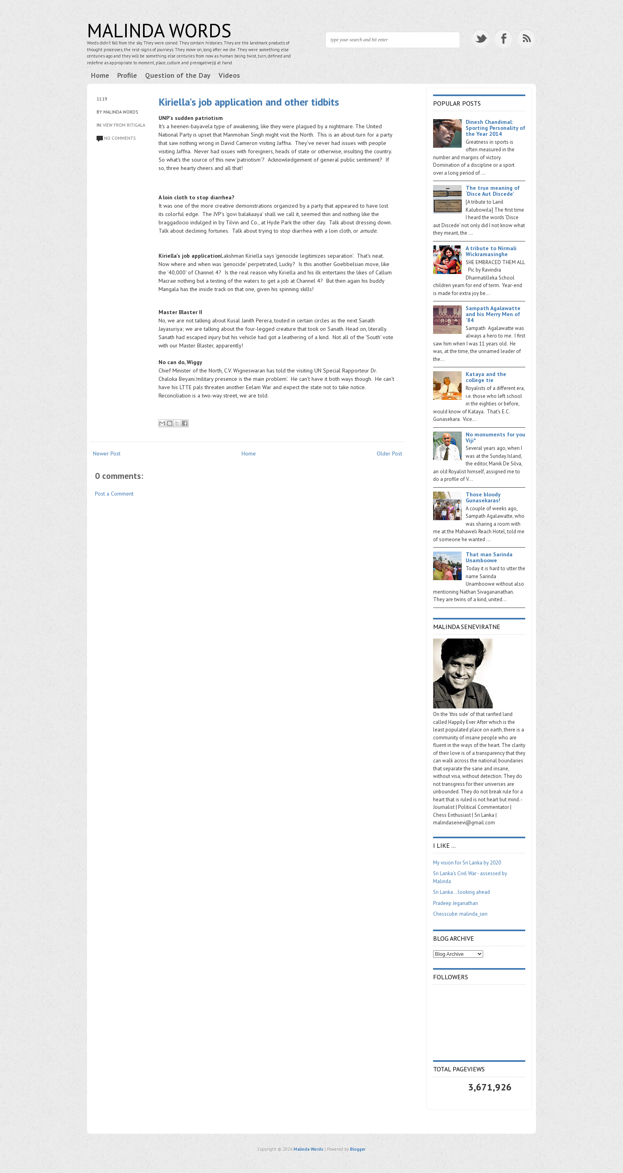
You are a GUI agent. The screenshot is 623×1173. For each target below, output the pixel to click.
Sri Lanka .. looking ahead (461, 892)
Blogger (358, 1149)
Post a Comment (114, 493)
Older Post (389, 453)
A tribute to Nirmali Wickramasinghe (491, 251)
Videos (229, 75)
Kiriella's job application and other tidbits (249, 101)
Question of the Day (178, 75)
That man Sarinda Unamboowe (489, 557)
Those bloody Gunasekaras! (483, 497)
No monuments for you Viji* (495, 437)
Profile (127, 75)
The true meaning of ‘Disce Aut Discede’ (493, 190)
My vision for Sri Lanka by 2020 (467, 862)
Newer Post (106, 453)
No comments (119, 138)
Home (100, 75)
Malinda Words (159, 30)
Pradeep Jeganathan (455, 903)
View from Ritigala (124, 125)
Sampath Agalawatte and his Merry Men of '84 (493, 314)
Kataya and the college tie (486, 377)
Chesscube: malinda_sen (460, 914)
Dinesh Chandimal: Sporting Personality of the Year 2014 (495, 127)
